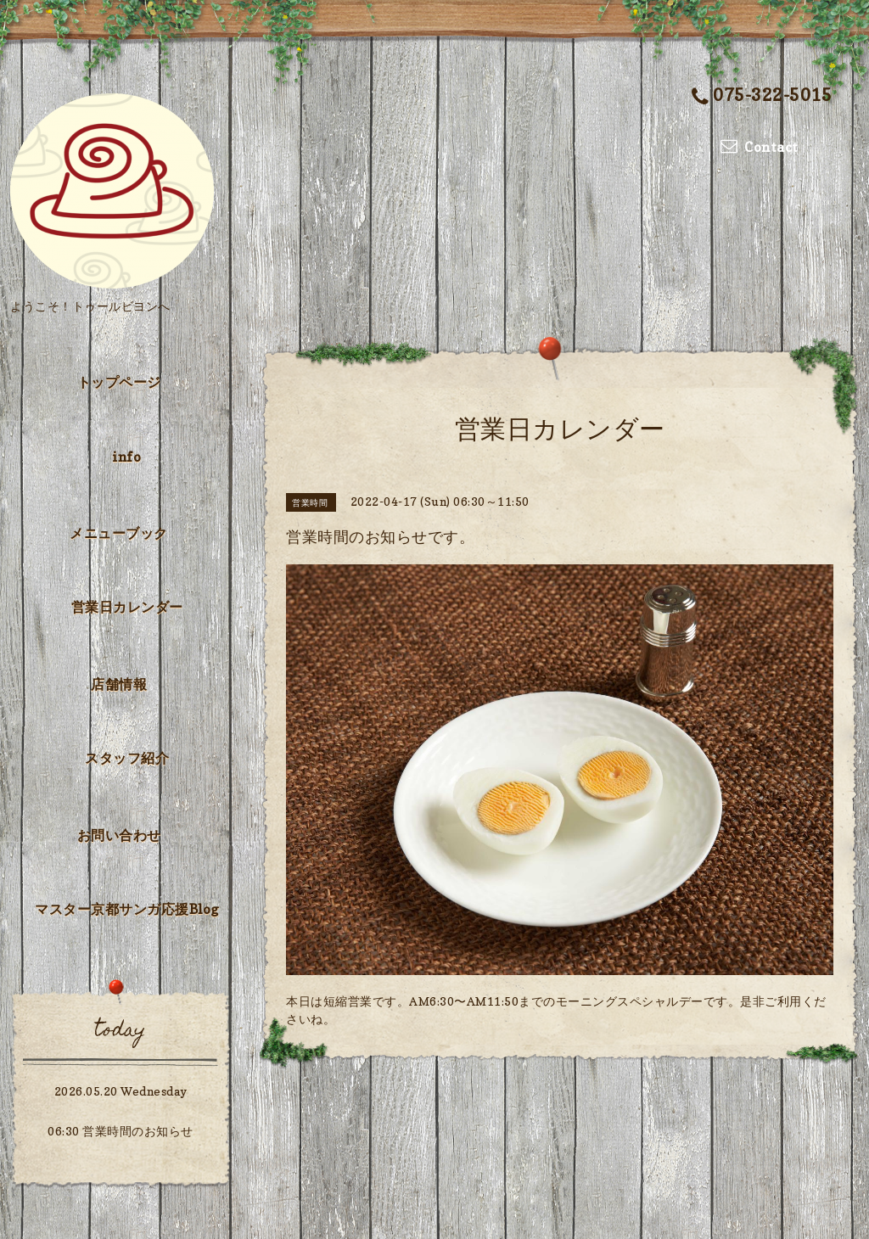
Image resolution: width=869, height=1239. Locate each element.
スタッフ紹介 (127, 757)
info (127, 456)
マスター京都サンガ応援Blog (127, 908)
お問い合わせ (119, 835)
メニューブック (119, 532)
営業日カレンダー (127, 606)
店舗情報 (119, 684)
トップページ (119, 381)
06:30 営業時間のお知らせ (120, 1131)
